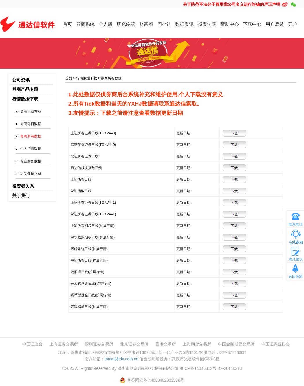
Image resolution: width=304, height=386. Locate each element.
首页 (67, 24)
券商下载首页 (30, 111)
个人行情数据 (30, 149)
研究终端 (126, 24)
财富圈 (146, 24)
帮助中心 (229, 24)
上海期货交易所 (197, 344)
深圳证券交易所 (99, 344)
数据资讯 (184, 24)
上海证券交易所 (64, 344)
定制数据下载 (30, 174)
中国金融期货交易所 (236, 344)
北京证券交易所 (134, 344)
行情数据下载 (86, 78)
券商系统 (85, 24)
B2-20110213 (229, 368)
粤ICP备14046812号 (198, 368)
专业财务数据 (30, 161)
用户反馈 (274, 24)
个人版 (106, 24)
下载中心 (252, 24)
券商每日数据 (30, 124)
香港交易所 (165, 344)
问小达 (164, 24)
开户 (292, 24)
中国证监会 (32, 344)
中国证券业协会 (275, 344)
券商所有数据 (30, 136)
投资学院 (207, 24)
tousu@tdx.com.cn (121, 358)
